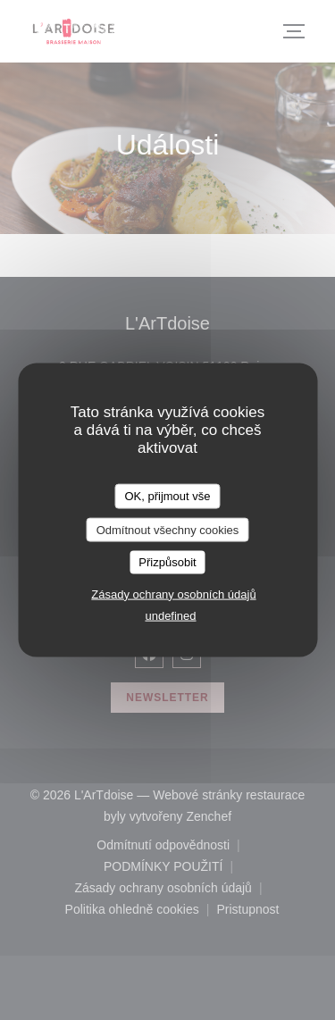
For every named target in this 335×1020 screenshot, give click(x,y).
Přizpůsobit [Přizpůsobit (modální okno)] (167, 562)
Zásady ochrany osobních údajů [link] (173, 593)
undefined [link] (170, 615)
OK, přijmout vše (167, 496)
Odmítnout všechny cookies (167, 529)
